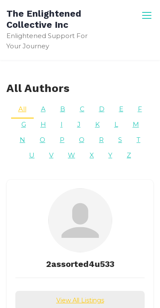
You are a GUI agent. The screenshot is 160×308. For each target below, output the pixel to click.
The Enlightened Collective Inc (43, 19)
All (22, 109)
